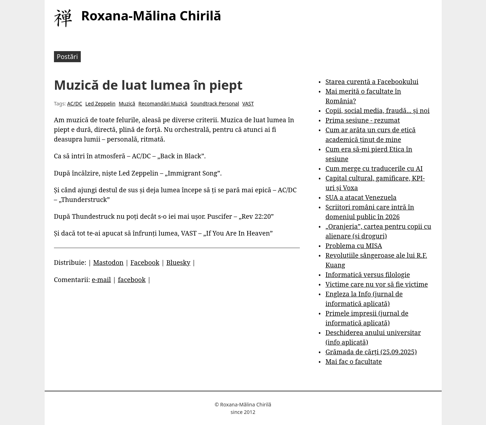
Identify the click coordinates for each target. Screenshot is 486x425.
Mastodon (108, 262)
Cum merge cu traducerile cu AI (374, 168)
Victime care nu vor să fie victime (377, 284)
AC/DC (74, 103)
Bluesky (178, 262)
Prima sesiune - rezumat (363, 120)
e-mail (101, 279)
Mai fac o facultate (354, 361)
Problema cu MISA (354, 245)
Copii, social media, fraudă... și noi (378, 110)
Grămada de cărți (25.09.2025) (371, 351)
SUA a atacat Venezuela (361, 197)
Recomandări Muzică (162, 103)
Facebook (144, 262)
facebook (132, 279)
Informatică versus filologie (368, 274)
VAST (248, 103)
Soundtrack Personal (214, 103)
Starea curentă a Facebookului (372, 81)
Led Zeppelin (100, 103)
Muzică (127, 103)
